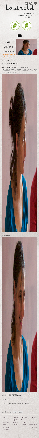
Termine (15, 417)
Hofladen (15, 420)
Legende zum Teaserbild (11, 395)
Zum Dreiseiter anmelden (6, 427)
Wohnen (20, 412)
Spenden (24, 420)
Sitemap (34, 427)
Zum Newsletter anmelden (6, 419)
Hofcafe (24, 417)
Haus (15, 412)
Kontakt (34, 417)
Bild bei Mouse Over (19, 70)
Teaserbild (6, 235)
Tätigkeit (5, 60)
